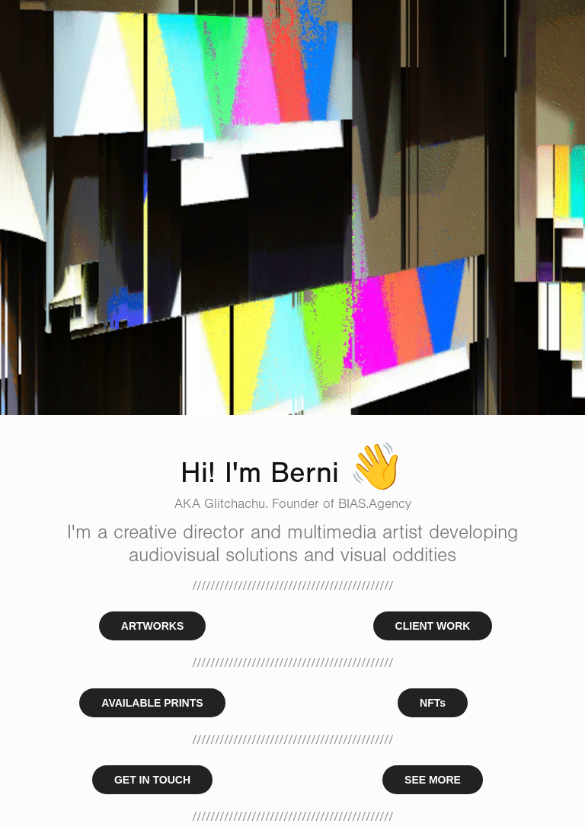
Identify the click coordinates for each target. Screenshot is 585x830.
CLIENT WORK (433, 626)
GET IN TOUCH (152, 780)
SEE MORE (432, 780)
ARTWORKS (152, 626)
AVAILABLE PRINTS (152, 703)
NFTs (433, 703)
